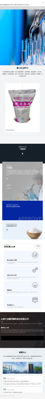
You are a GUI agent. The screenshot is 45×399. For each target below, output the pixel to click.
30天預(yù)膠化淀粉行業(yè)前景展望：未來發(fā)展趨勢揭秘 (16, 381)
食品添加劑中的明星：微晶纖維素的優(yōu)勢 (12, 392)
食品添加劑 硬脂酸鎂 (10, 130)
